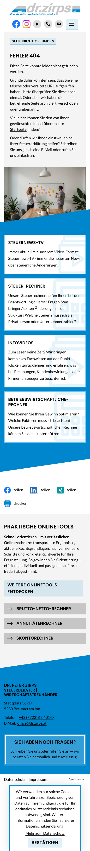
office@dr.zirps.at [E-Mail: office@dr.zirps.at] (32, 723)
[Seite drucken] (15, 503)
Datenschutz (14, 779)
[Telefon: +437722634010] (48, 24)
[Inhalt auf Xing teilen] (66, 490)
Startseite (18, 129)
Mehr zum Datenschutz (45, 833)
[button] (45, 608)
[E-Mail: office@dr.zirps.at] (59, 24)
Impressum (38, 779)
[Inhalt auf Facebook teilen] (13, 490)
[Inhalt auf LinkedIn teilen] (40, 490)
